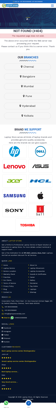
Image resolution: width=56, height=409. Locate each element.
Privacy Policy (8, 286)
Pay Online (34, 286)
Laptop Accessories (37, 271)
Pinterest (6, 338)
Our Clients (7, 280)
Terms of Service (9, 283)
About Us (33, 265)
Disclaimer (34, 283)
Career (32, 277)
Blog (5, 289)
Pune (27, 96)
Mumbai (27, 86)
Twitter (5, 335)
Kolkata (27, 115)
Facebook (6, 328)
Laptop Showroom (37, 268)
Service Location (9, 271)
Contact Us (7, 292)
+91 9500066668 (25, 1)
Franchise (6, 277)
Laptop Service (9, 268)
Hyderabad (27, 105)
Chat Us (6, 318)
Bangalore (27, 76)
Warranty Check (9, 274)
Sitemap (33, 292)
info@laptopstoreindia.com (14, 314)
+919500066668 (18, 318)
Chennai (27, 66)
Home (5, 265)
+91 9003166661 (37, 1)
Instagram (6, 331)
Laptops (33, 289)
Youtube (6, 342)
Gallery (32, 280)
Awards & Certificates (38, 274)
